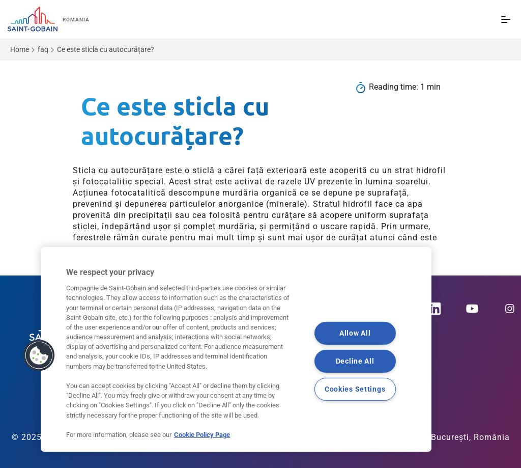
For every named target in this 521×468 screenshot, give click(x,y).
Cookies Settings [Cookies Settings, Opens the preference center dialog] (355, 388)
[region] (236, 349)
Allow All (354, 333)
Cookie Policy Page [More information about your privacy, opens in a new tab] (202, 434)
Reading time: (394, 87)
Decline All (355, 361)
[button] (39, 355)
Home (19, 49)
